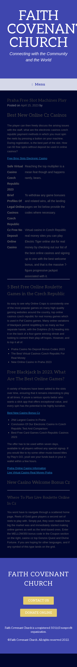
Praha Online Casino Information (26, 468)
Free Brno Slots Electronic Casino (27, 158)
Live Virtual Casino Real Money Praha (29, 472)
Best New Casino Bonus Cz (23, 412)
